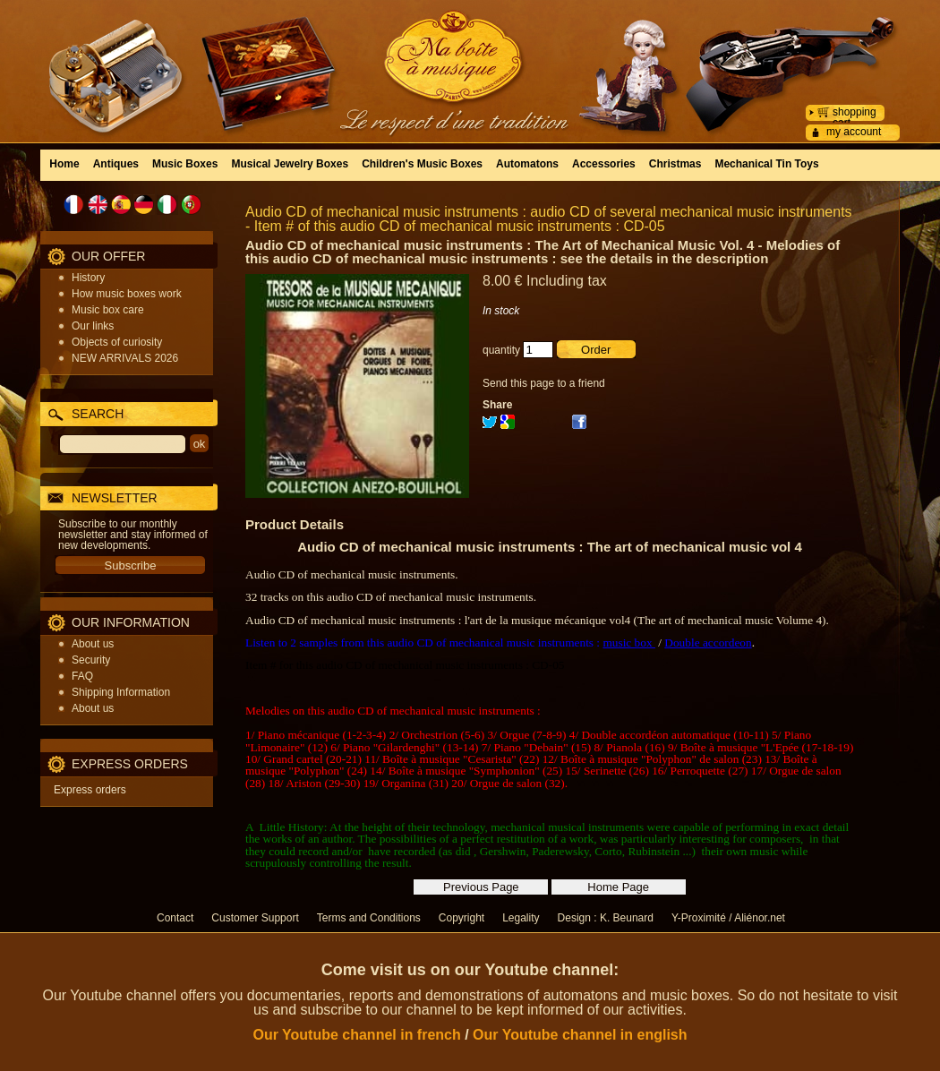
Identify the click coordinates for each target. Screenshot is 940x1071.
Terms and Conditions (369, 918)
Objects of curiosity (117, 342)
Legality (520, 918)
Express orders (90, 790)
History (88, 277)
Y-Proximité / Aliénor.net (728, 918)
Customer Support (254, 918)
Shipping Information (121, 692)
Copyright (461, 918)
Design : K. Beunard (606, 918)
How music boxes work (127, 293)
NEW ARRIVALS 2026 (125, 358)
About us (93, 644)
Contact (175, 918)
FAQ (82, 676)
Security (91, 660)
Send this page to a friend (544, 383)
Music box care (108, 310)
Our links (93, 326)
